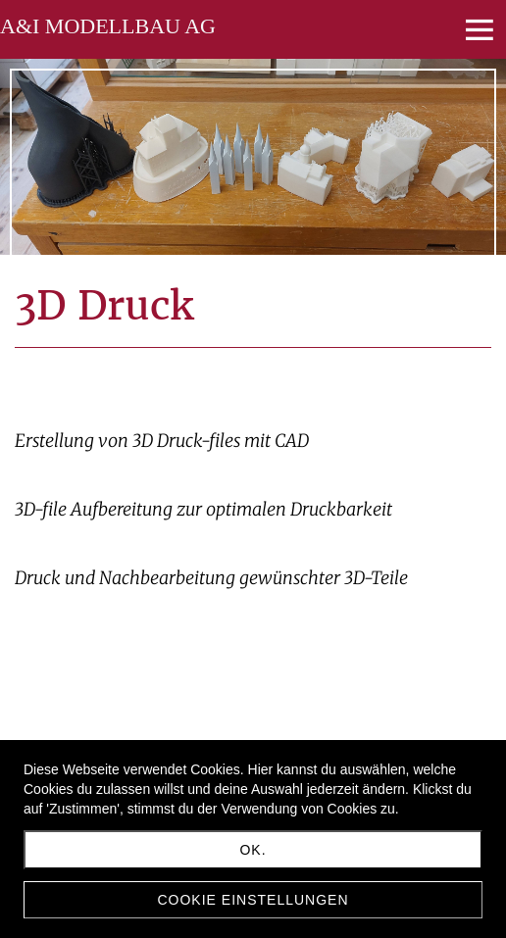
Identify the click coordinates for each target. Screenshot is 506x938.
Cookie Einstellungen (252, 900)
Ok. (252, 850)
